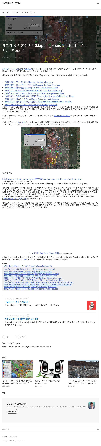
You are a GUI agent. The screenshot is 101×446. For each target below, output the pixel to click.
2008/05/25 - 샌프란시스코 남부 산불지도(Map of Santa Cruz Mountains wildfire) (38, 101)
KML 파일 (21, 122)
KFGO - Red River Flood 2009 (46, 253)
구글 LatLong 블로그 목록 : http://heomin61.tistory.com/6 (27, 266)
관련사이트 (5, 429)
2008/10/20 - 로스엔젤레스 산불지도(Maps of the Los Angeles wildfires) (34, 93)
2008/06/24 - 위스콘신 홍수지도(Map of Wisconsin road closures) (32, 98)
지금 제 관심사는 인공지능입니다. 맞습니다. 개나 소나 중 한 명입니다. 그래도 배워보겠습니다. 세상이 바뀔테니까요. (46, 406)
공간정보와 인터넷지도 (11, 3)
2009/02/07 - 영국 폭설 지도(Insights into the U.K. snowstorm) (31, 87)
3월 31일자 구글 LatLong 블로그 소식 (17, 69)
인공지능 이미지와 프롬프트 (9, 436)
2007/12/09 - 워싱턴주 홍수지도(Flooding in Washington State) (31, 104)
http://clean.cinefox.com (15, 298)
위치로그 (25, 13)
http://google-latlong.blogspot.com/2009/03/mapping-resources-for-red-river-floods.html (42, 179)
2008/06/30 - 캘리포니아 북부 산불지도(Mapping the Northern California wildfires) (39, 96)
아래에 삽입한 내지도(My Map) (14, 198)
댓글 (3, 393)
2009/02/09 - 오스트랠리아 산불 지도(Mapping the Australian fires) (32, 84)
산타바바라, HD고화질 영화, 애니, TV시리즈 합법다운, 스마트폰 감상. (32, 305)
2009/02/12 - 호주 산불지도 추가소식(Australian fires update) (29, 269)
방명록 (33, 13)
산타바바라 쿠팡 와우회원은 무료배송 (22, 319)
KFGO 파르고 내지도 (62, 115)
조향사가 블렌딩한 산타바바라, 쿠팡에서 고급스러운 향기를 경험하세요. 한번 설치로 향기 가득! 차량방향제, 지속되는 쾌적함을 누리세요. (50, 323)
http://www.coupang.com (15, 315)
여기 (26, 259)
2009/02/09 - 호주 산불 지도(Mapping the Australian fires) (29, 82)
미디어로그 (15, 13)
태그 (8, 13)
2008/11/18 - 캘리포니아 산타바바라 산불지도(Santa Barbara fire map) (34, 90)
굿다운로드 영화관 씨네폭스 (17, 302)
